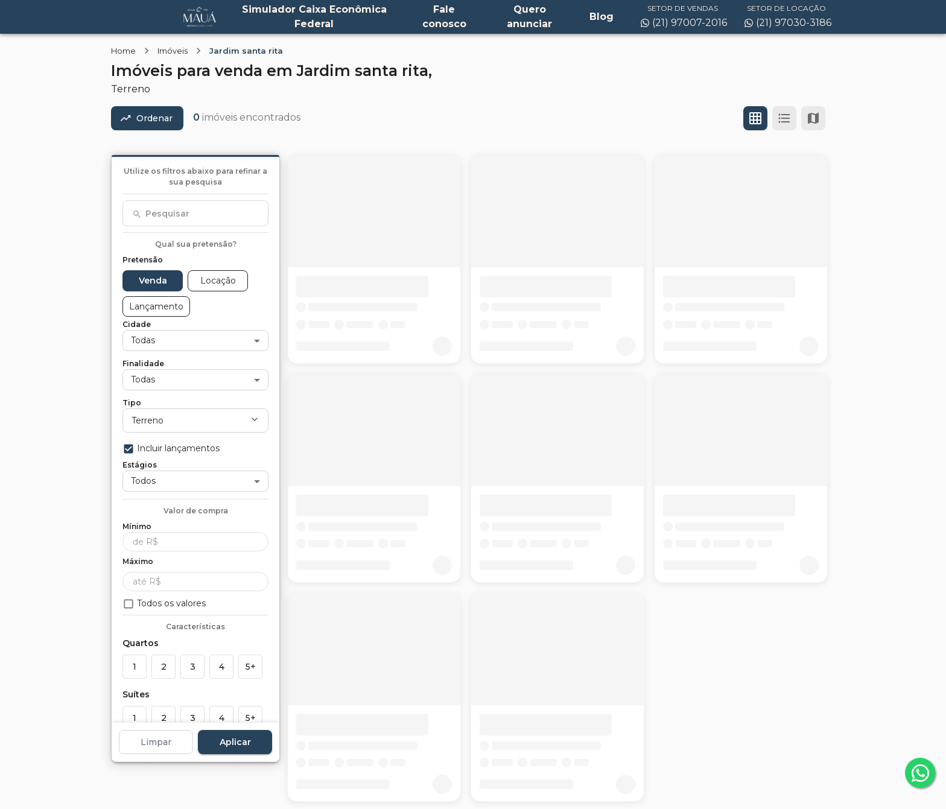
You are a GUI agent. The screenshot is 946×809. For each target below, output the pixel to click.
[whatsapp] (920, 773)
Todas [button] (143, 340)
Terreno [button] (147, 420)
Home (123, 51)
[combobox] (195, 213)
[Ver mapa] (813, 118)
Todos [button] (143, 480)
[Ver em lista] (784, 118)
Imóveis (172, 51)
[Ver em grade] (755, 118)
